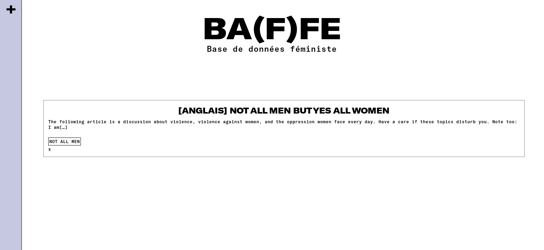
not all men (64, 141)
